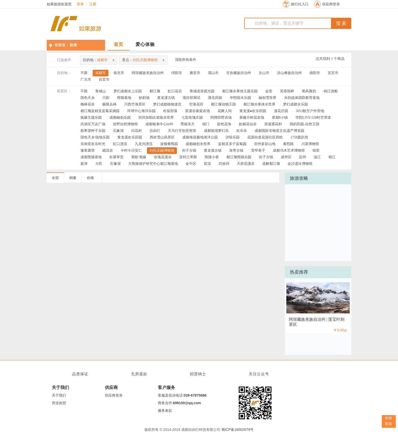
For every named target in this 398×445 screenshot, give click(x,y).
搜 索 (341, 23)
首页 (118, 44)
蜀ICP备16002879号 (237, 430)
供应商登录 (331, 4)
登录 (80, 4)
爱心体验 (145, 44)
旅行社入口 (300, 4)
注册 (92, 4)
